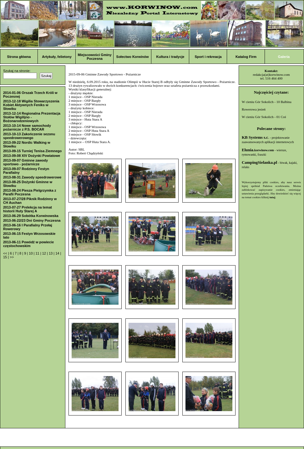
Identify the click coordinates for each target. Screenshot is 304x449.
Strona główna (19, 57)
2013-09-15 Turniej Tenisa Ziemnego (32, 151)
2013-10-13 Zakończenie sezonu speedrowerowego (29, 136)
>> (12, 257)
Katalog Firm (246, 57)
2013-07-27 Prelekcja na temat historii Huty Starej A (27, 209)
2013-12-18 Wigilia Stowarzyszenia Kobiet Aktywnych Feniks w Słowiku (31, 105)
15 (5, 257)
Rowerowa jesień (254, 109)
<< (5, 253)
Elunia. (258, 149)
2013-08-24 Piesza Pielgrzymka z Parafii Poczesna (29, 192)
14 (57, 253)
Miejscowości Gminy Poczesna (94, 56)
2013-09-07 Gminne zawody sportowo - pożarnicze (25, 162)
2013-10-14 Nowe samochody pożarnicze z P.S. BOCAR (27, 127)
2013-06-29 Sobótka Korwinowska (30, 216)
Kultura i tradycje (170, 57)
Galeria (284, 57)
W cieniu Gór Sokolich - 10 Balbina (266, 102)
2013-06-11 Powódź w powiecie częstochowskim (28, 244)
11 (37, 253)
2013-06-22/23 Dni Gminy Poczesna (31, 220)
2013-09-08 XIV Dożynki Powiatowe (31, 155)
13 (51, 253)
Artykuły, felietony (57, 57)
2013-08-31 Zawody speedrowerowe (32, 177)
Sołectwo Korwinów (132, 57)
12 (44, 253)
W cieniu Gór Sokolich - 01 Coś (264, 117)
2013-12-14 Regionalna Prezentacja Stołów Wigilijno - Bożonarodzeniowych (31, 117)
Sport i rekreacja (208, 57)
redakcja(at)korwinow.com (271, 74)
